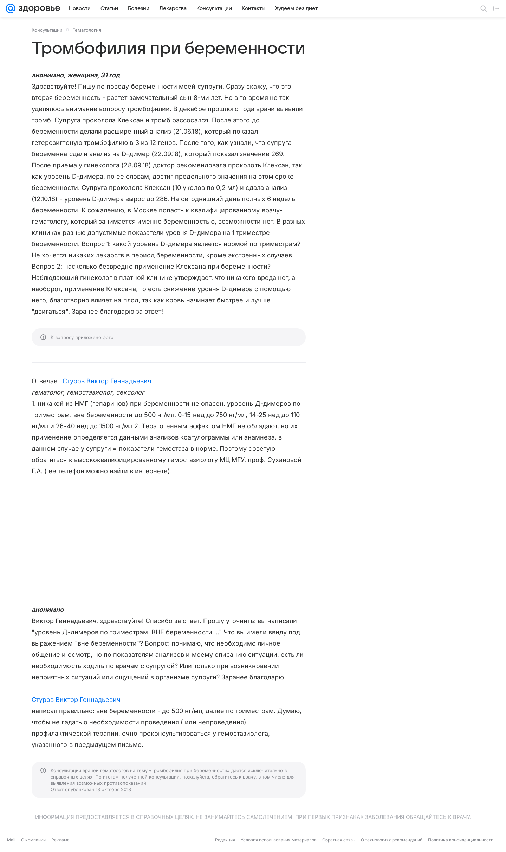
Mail (11, 840)
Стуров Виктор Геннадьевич (107, 381)
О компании (33, 840)
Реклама (60, 840)
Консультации (47, 30)
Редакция (225, 840)
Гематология (86, 30)
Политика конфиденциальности (460, 840)
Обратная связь (338, 840)
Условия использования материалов (279, 840)
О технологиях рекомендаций (391, 840)
